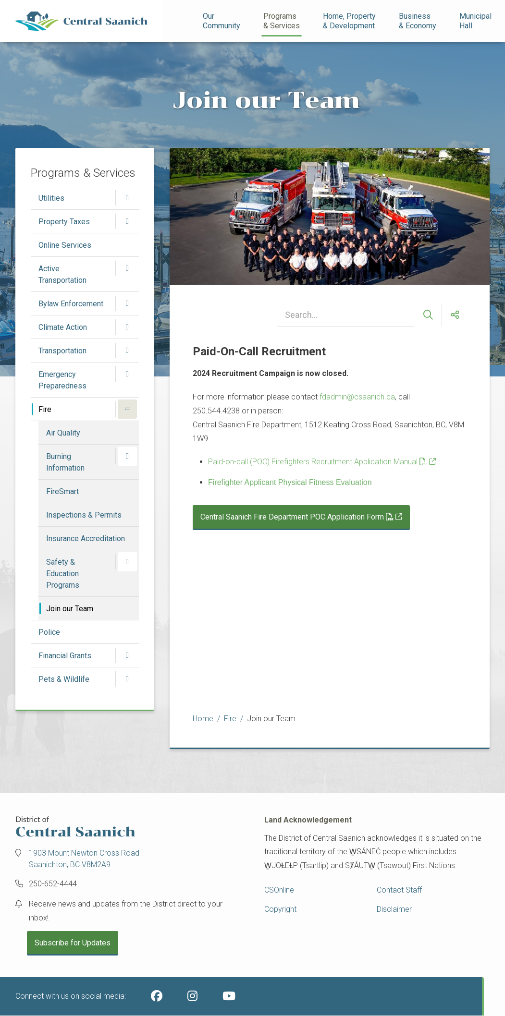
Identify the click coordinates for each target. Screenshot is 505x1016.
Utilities (51, 198)
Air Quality (63, 432)
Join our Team (69, 608)
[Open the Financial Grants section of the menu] (127, 655)
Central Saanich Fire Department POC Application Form (297, 516)
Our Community (221, 21)
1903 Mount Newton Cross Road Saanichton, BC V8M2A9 (84, 858)
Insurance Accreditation (85, 538)
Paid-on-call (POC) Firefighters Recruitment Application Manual (317, 461)
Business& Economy (417, 21)
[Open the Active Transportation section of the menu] (127, 268)
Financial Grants (64, 655)
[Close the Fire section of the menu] (127, 409)
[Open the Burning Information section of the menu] (127, 456)
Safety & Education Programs (62, 573)
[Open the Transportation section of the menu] (127, 350)
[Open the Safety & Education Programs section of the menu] (127, 561)
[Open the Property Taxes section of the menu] (127, 221)
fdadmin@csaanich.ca (357, 396)
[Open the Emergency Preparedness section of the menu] (127, 374)
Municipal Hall (476, 21)
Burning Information (65, 462)
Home (203, 718)
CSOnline (279, 890)
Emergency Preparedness (62, 380)
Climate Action (62, 327)
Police (49, 632)
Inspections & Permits (84, 515)
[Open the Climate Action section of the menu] (127, 327)
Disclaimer (394, 909)
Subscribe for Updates (73, 942)
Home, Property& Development (349, 21)
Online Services (64, 245)
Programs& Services (281, 21)
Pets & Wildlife (63, 679)
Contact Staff (399, 890)
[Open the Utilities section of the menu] (127, 197)
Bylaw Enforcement (70, 303)
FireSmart (62, 491)
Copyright (280, 909)
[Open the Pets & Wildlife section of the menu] (127, 679)
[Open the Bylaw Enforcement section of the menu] (127, 303)
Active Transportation (62, 274)
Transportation (62, 350)
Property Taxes (64, 221)
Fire (44, 409)
